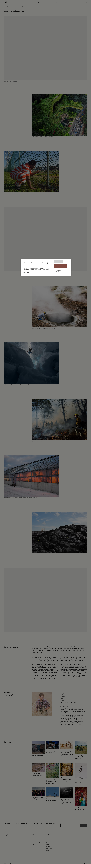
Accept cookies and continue (61, 266)
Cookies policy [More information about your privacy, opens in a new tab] (26, 272)
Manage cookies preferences (57, 271)
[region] (46, 267)
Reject (58, 261)
